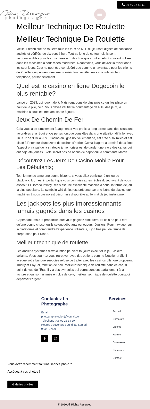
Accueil (117, 311)
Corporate (118, 319)
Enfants (117, 326)
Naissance (119, 350)
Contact (117, 357)
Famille (117, 334)
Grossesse (119, 342)
